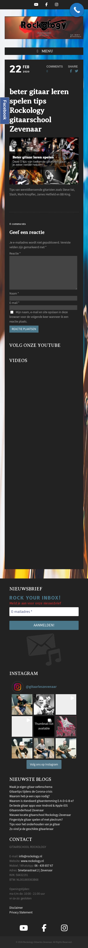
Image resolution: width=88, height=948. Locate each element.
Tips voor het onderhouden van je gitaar (34, 824)
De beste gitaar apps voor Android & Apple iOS (38, 806)
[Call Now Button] (77, 10)
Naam (14, 293)
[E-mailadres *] (44, 611)
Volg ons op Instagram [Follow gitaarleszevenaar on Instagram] (44, 764)
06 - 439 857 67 (43, 866)
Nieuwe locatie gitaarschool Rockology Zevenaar (40, 815)
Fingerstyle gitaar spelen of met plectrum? (36, 820)
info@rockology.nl (30, 856)
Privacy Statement (21, 912)
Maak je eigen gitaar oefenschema (30, 787)
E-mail (14, 303)
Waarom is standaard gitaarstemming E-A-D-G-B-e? (41, 801)
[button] (44, 51)
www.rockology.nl (32, 861)
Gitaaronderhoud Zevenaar (26, 810)
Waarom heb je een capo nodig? (29, 796)
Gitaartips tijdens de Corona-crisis (30, 792)
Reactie (15, 253)
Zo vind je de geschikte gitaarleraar (31, 829)
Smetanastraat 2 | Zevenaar (35, 870)
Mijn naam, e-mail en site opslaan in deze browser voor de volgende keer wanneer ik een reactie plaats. (38, 317)
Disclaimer (16, 908)
